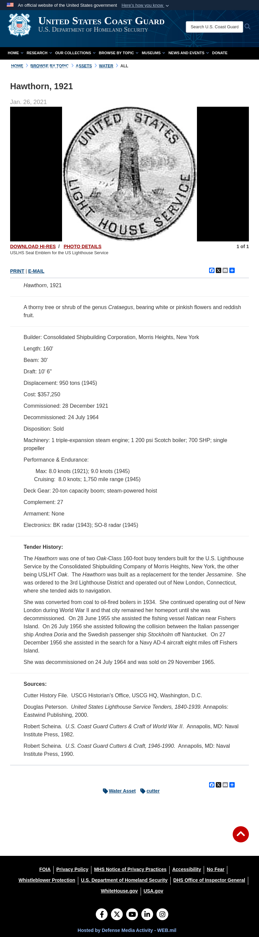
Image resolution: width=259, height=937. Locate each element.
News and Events (188, 53)
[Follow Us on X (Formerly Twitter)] (117, 915)
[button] (145, 5)
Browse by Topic (118, 53)
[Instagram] (162, 915)
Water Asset (117, 791)
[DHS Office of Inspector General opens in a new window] (209, 880)
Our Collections (75, 53)
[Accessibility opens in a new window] (186, 869)
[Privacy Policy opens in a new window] (72, 869)
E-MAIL (36, 271)
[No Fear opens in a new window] (215, 869)
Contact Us (22, 68)
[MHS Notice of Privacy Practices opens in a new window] (130, 869)
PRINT (17, 271)
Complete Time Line (61, 68)
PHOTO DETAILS (83, 246)
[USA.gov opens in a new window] (153, 891)
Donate (220, 53)
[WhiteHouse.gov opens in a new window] (119, 891)
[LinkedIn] (147, 915)
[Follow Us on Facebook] (102, 915)
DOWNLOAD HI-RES (33, 246)
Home (15, 53)
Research (39, 53)
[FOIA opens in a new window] (45, 869)
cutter (148, 791)
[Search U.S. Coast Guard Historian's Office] (219, 27)
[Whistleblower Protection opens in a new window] (47, 880)
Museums (153, 53)
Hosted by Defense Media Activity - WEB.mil (127, 930)
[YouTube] (132, 915)
